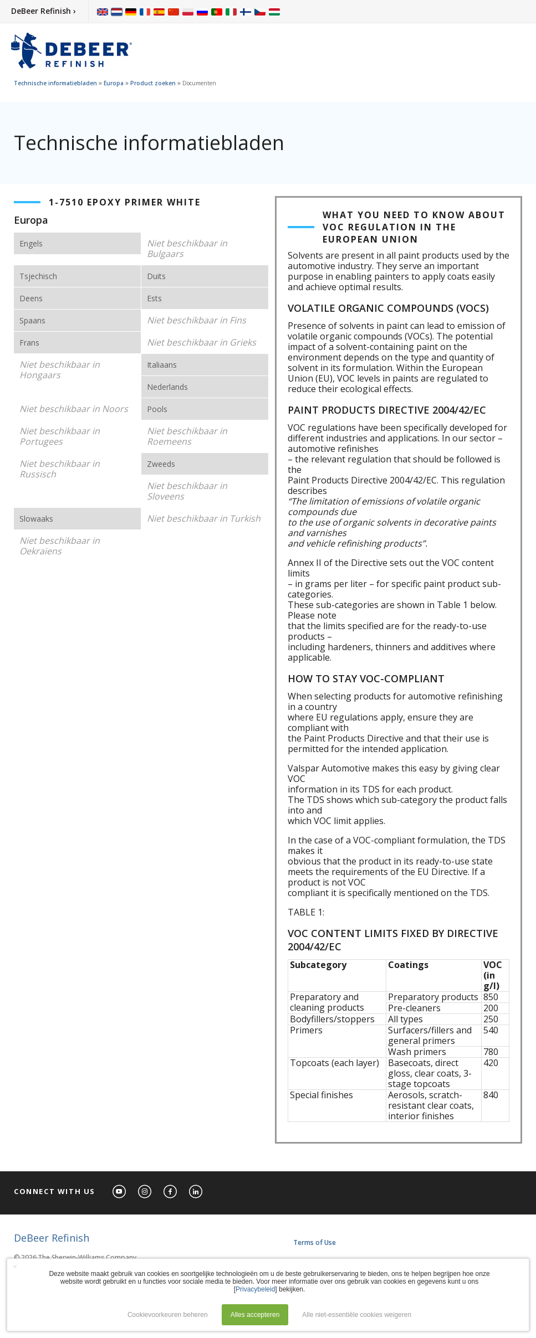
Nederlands (167, 387)
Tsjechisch (38, 276)
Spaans (32, 320)
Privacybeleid (255, 1289)
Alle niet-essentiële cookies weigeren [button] (356, 1315)
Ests (154, 298)
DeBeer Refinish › (43, 11)
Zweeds (161, 464)
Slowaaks (36, 518)
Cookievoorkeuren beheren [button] (167, 1315)
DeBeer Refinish (51, 1237)
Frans (29, 342)
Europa (114, 83)
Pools (157, 409)
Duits (156, 276)
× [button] (15, 1266)
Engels (31, 243)
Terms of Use (314, 1242)
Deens (31, 298)
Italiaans (162, 364)
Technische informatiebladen (55, 83)
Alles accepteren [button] (255, 1315)
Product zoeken (153, 83)
